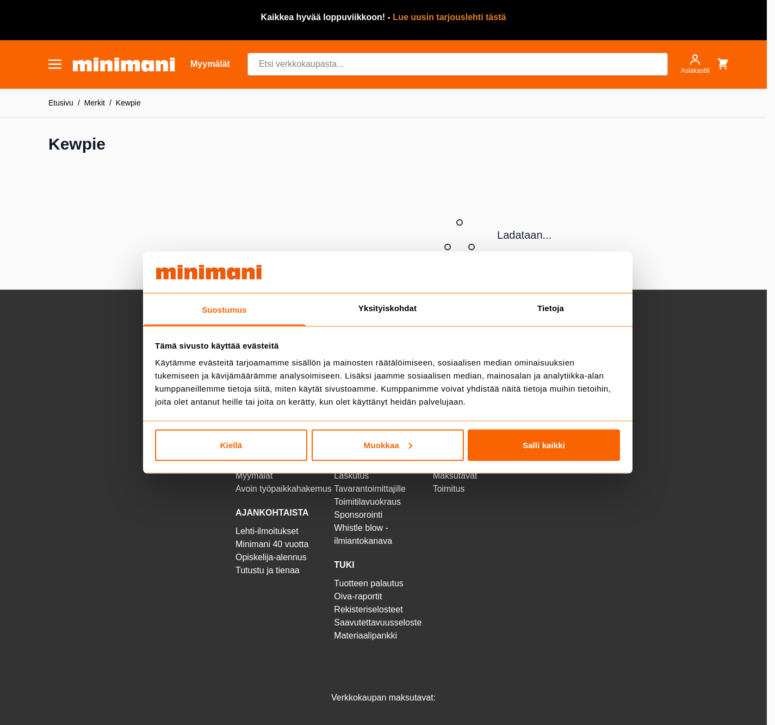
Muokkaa (388, 444)
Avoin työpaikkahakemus (283, 488)
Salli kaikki (544, 444)
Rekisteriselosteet (368, 609)
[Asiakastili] (695, 64)
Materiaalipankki (365, 635)
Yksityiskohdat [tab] (387, 308)
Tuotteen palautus (370, 583)
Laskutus (351, 475)
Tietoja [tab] (550, 308)
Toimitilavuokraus (367, 501)
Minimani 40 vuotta (271, 544)
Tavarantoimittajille (370, 488)
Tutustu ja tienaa (267, 570)
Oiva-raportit (358, 596)
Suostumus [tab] (224, 309)
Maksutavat (455, 475)
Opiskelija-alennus (271, 557)
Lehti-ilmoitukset (267, 531)
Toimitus (449, 488)
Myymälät (253, 475)
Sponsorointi (358, 514)
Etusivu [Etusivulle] (60, 102)
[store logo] (123, 64)
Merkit (94, 102)
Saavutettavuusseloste (377, 622)
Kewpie (128, 102)
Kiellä (231, 444)
